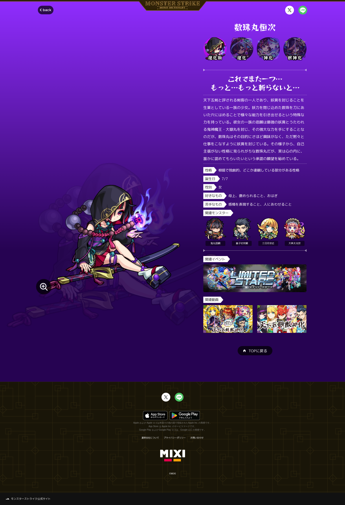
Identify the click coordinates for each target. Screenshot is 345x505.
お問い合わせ (197, 438)
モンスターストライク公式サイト (31, 499)
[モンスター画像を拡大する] (43, 286)
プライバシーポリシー (175, 438)
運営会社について (150, 438)
